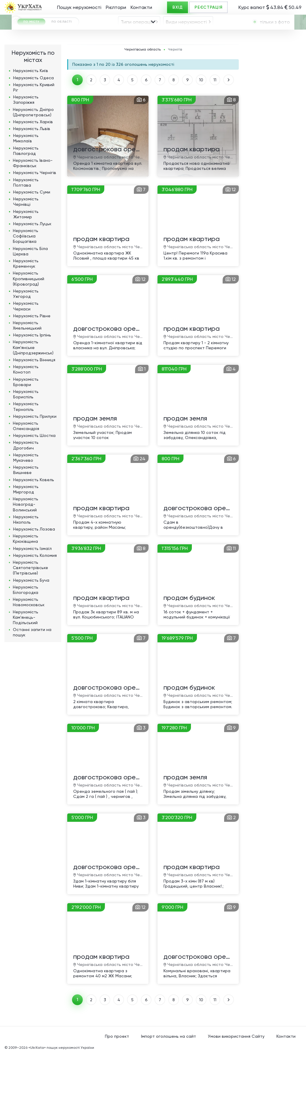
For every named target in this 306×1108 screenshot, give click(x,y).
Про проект (117, 1090)
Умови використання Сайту (236, 1090)
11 (214, 133)
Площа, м (106, 71)
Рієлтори (116, 7)
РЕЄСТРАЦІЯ (208, 7)
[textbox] (187, 56)
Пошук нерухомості (79, 7)
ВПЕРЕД (228, 133)
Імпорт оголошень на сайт (168, 1090)
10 (201, 133)
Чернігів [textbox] (90, 55)
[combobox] (139, 38)
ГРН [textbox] (28, 72)
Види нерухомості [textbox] (186, 38)
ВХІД (177, 7)
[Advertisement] (273, 188)
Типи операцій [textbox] (137, 38)
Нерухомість (30, 124)
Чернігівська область (142, 103)
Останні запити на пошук (32, 686)
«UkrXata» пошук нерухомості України (61, 1101)
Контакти (141, 7)
